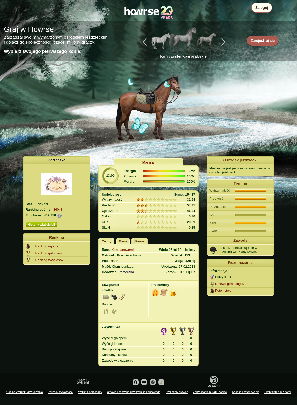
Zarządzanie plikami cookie (210, 391)
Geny (123, 241)
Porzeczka (56, 160)
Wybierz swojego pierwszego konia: (43, 51)
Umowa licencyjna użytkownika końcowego (133, 391)
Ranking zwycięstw (49, 260)
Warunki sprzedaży (90, 391)
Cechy (106, 241)
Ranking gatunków (48, 253)
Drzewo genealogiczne (232, 284)
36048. (58, 209)
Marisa (148, 162)
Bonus (140, 241)
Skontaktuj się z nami (277, 391)
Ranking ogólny (46, 246)
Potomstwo (223, 290)
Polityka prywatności (60, 391)
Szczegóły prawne (177, 391)
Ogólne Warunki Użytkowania (24, 391)
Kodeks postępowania (245, 391)
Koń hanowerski (123, 250)
